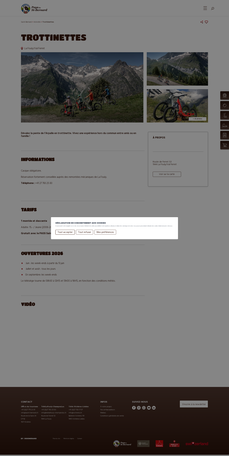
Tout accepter (60, 235)
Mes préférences (100, 235)
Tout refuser (79, 235)
